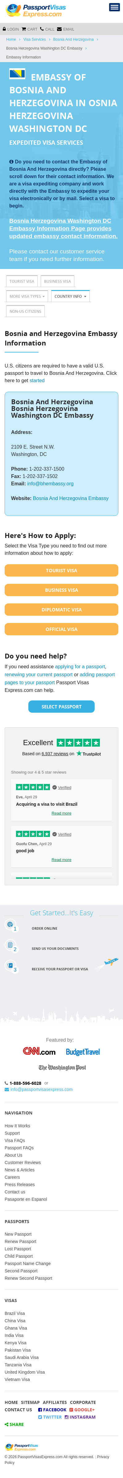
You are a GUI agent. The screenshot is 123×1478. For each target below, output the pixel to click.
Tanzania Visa (18, 1364)
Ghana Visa (16, 1328)
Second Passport (21, 1270)
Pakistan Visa (18, 1350)
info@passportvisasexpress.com (39, 1089)
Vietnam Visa (17, 1379)
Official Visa (61, 629)
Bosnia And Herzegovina (73, 39)
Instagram (80, 1417)
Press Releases (20, 1184)
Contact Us (18, 1410)
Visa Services (34, 39)
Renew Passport (20, 1241)
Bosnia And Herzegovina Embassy (71, 498)
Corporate (83, 1402)
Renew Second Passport (28, 1278)
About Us (14, 1155)
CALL (47, 29)
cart (29, 29)
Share (14, 1424)
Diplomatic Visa (62, 610)
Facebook (52, 1410)
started (37, 380)
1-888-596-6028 (25, 1083)
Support (12, 1133)
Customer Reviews (23, 1162)
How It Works (17, 1125)
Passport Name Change (28, 1263)
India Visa (14, 1335)
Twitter (50, 1417)
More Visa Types (27, 296)
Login (11, 29)
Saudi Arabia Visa (22, 1357)
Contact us (15, 1191)
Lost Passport (18, 1248)
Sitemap (30, 1402)
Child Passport (19, 1256)
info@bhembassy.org (50, 483)
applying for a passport (80, 666)
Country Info (70, 296)
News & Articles (20, 1169)
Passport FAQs (19, 1147)
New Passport (18, 1234)
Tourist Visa (22, 281)
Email (65, 29)
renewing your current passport (39, 674)
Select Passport (62, 707)
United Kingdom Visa (25, 1372)
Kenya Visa (16, 1342)
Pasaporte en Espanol (26, 1199)
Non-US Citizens (25, 311)
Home (11, 39)
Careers (12, 1177)
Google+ (82, 1410)
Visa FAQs (15, 1140)
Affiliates (55, 1402)
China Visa (15, 1320)
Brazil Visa (15, 1313)
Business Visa (57, 281)
